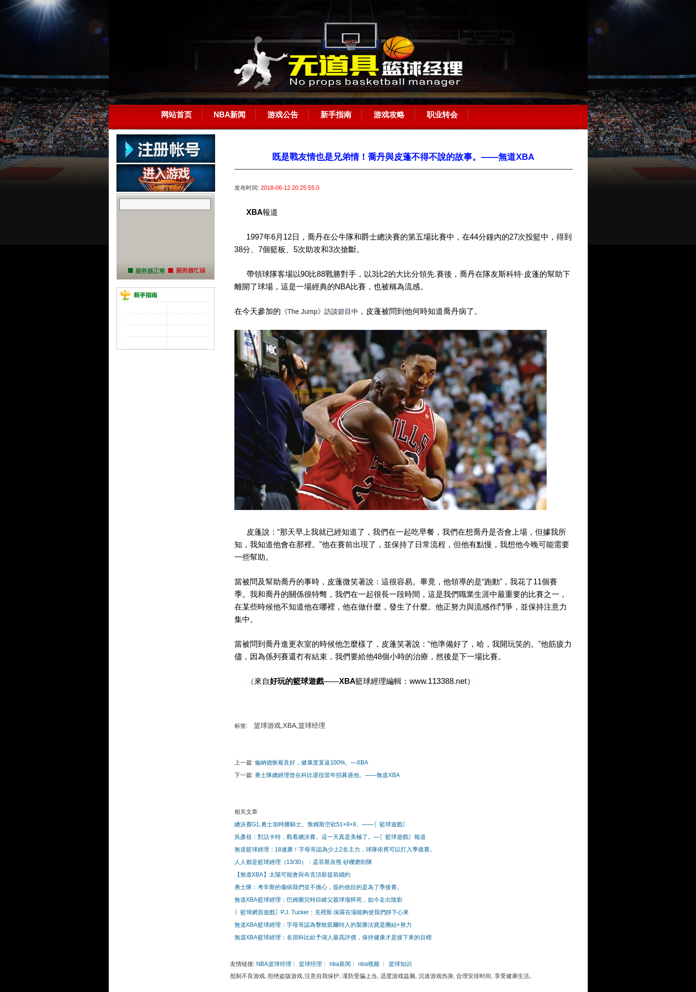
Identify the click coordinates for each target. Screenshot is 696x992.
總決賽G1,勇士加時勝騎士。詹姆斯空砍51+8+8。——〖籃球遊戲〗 (321, 824)
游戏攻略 (389, 115)
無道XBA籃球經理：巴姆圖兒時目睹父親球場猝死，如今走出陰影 (318, 899)
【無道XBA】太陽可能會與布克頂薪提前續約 (292, 874)
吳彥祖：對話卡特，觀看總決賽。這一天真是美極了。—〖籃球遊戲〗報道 (330, 837)
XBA (254, 212)
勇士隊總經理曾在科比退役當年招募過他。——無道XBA (327, 775)
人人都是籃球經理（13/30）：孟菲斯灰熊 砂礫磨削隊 (303, 862)
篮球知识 (400, 964)
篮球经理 (310, 964)
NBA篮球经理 (273, 964)
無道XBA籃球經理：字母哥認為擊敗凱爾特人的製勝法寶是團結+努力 (323, 924)
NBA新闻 (230, 115)
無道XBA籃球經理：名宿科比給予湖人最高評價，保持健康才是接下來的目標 (333, 937)
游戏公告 (282, 115)
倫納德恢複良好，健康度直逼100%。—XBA (311, 762)
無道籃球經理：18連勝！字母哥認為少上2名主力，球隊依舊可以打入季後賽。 (334, 849)
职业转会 (442, 115)
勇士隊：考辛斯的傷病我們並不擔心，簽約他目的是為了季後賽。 (318, 887)
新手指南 (335, 115)
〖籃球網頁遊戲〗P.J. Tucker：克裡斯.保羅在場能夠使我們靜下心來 (321, 912)
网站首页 (176, 115)
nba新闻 (340, 964)
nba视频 (368, 964)
